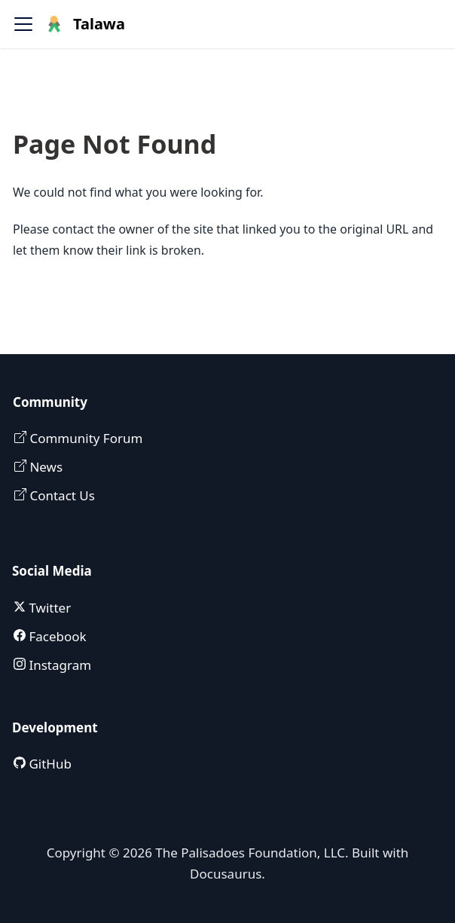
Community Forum (84, 438)
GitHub (49, 763)
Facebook (56, 636)
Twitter (48, 607)
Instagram (58, 665)
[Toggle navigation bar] (23, 24)
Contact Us (60, 495)
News (44, 466)
